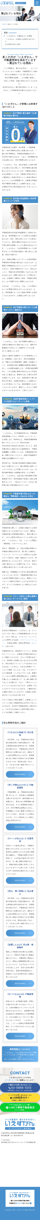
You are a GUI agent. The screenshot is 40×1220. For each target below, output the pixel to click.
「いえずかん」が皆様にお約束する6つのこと (20, 40)
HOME (4, 24)
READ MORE (20, 774)
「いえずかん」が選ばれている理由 (18, 36)
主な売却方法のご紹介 (13, 44)
